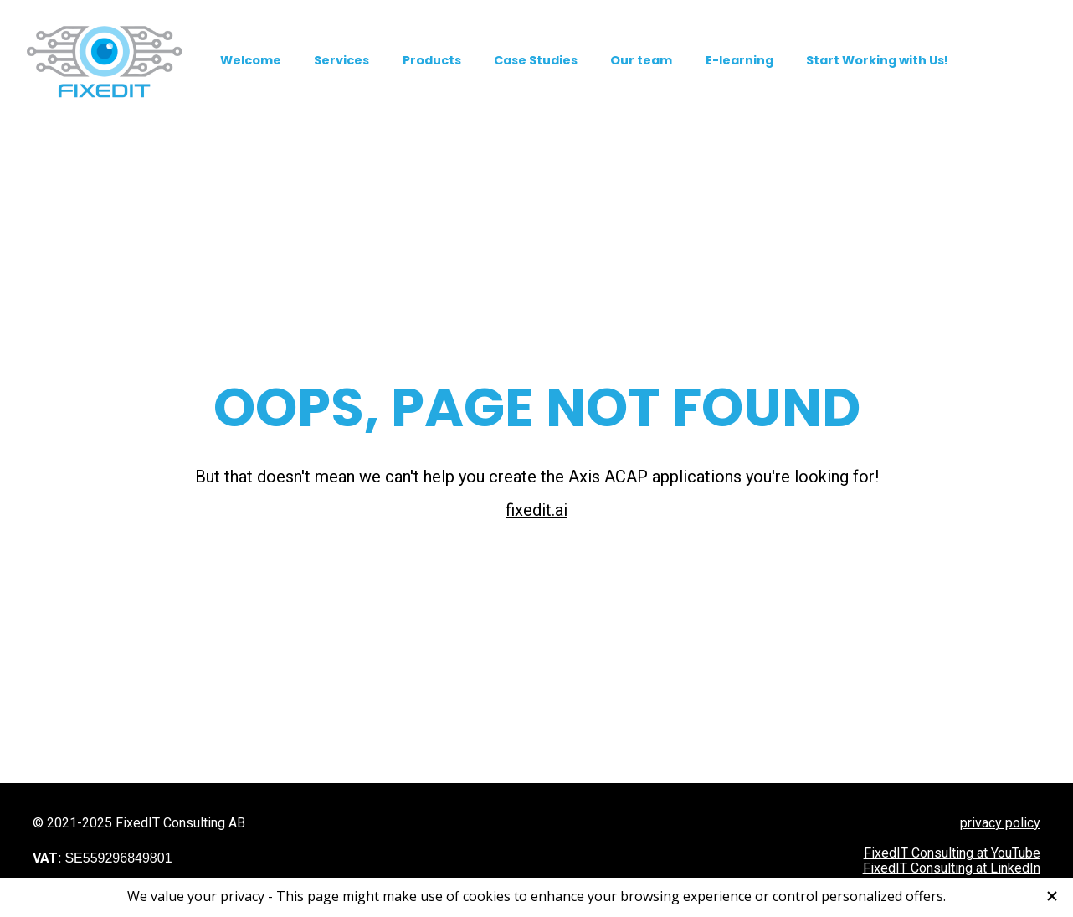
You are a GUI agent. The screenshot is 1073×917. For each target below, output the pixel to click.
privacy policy (1000, 743)
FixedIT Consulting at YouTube (952, 773)
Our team (641, 60)
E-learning (739, 60)
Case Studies (536, 60)
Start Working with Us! (877, 60)
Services (341, 60)
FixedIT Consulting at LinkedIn (951, 788)
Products (432, 60)
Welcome (250, 60)
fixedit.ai (536, 470)
